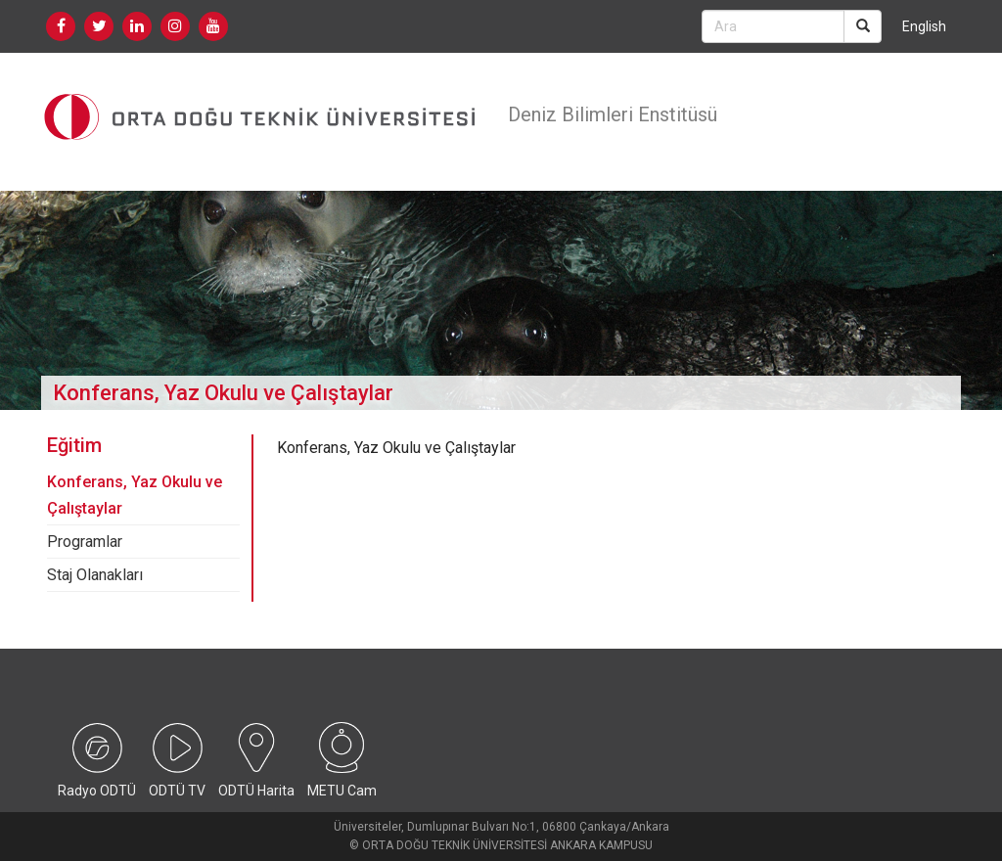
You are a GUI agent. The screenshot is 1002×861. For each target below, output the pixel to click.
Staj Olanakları (95, 575)
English (924, 26)
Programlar (84, 541)
